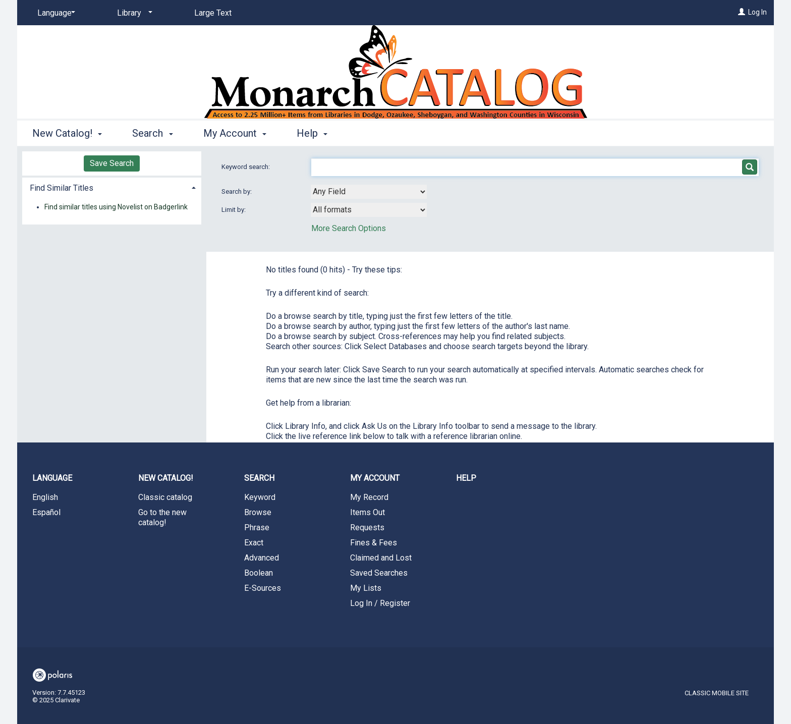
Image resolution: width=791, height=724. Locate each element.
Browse (257, 512)
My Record (369, 497)
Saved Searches (379, 573)
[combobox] (369, 192)
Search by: (237, 191)
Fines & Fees (373, 542)
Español (46, 512)
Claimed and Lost (381, 558)
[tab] (111, 187)
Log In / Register (380, 603)
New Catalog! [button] (67, 133)
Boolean (258, 573)
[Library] (133, 13)
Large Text (213, 13)
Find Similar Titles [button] (61, 188)
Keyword (259, 497)
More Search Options (348, 228)
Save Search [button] (112, 163)
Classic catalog (165, 497)
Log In (757, 12)
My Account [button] (234, 133)
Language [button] (52, 478)
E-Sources (262, 588)
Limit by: (234, 209)
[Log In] (741, 12)
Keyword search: (246, 167)
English (45, 497)
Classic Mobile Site (717, 693)
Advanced (261, 558)
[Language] (54, 13)
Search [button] (152, 133)
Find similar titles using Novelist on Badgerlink (116, 207)
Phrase (256, 527)
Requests (367, 527)
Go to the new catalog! (162, 517)
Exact (253, 542)
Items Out (367, 512)
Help (466, 478)
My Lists (365, 588)
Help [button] (312, 133)
